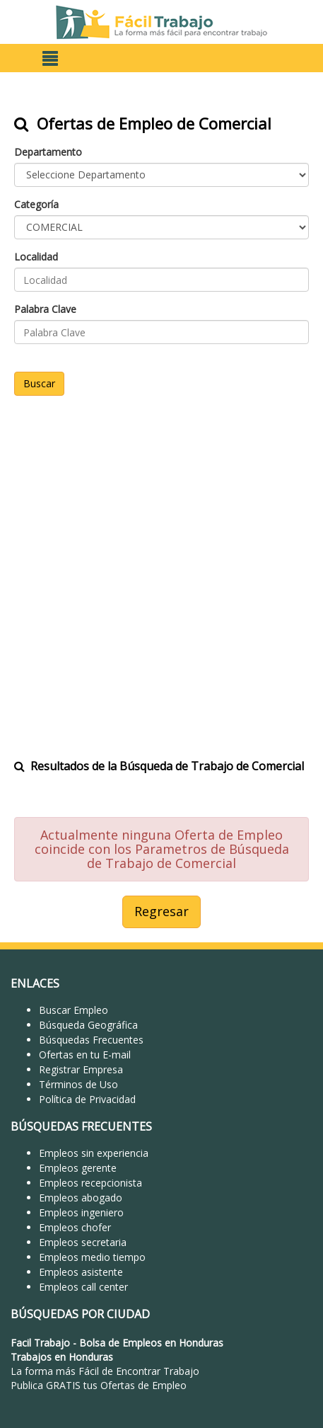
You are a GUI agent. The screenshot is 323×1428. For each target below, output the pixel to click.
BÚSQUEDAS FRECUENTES (81, 1126)
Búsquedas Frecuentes (91, 1039)
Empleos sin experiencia (93, 1153)
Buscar (39, 383)
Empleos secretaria (83, 1242)
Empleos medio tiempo (92, 1257)
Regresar (161, 911)
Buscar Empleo (73, 1010)
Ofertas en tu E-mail (85, 1054)
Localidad (36, 256)
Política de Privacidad (87, 1099)
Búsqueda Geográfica (88, 1025)
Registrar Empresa (81, 1069)
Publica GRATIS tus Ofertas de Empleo (99, 1385)
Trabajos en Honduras (62, 1357)
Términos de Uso (78, 1084)
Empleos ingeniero (81, 1212)
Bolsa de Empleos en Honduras (151, 1342)
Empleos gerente (78, 1168)
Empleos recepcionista (90, 1182)
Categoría (36, 204)
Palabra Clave (45, 309)
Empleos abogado (80, 1197)
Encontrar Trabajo (157, 1371)
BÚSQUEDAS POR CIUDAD (80, 1314)
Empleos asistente (81, 1272)
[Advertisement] (161, 568)
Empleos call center (83, 1286)
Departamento (48, 152)
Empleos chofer (75, 1227)
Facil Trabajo (40, 1342)
